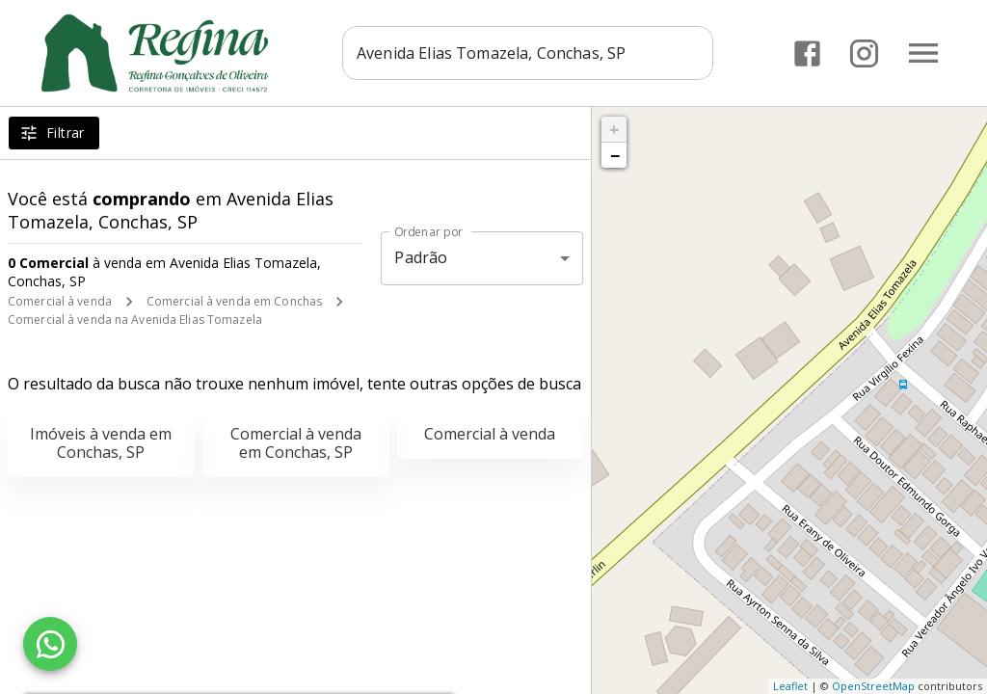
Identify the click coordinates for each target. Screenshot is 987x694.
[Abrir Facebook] (807, 53)
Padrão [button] (420, 257)
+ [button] (614, 129)
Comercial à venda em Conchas (234, 301)
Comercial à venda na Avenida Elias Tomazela (135, 319)
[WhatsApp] (50, 644)
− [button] (615, 155)
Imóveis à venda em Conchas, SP (101, 443)
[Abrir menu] (923, 53)
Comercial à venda (60, 301)
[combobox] (529, 53)
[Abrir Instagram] (864, 53)
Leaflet (790, 686)
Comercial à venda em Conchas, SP (295, 443)
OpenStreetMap (873, 686)
